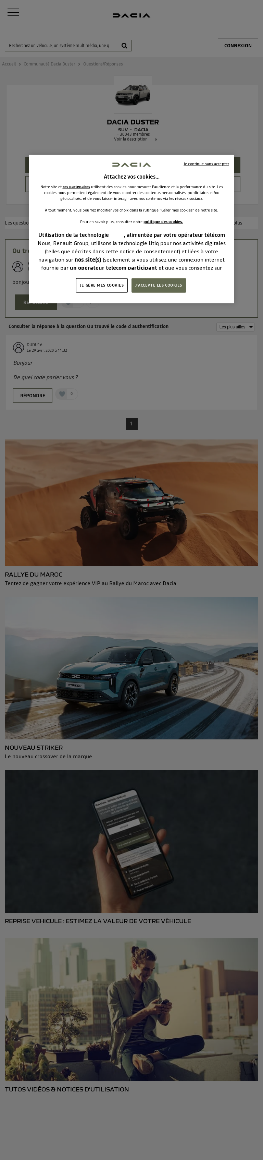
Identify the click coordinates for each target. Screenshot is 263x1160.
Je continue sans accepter (206, 163)
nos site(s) (88, 259)
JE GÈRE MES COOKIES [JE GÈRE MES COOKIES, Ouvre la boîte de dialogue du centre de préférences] (102, 285)
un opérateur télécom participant (113, 267)
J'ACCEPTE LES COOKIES (158, 285)
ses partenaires (76, 187)
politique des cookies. (163, 222)
